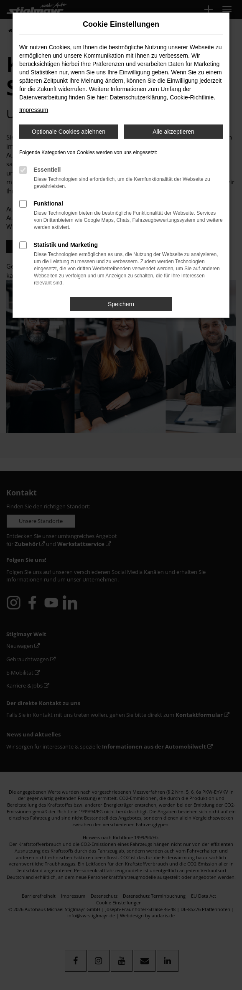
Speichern (121, 304)
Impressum (33, 110)
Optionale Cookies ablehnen (68, 131)
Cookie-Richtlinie (192, 97)
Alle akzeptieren (173, 131)
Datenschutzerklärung (138, 97)
